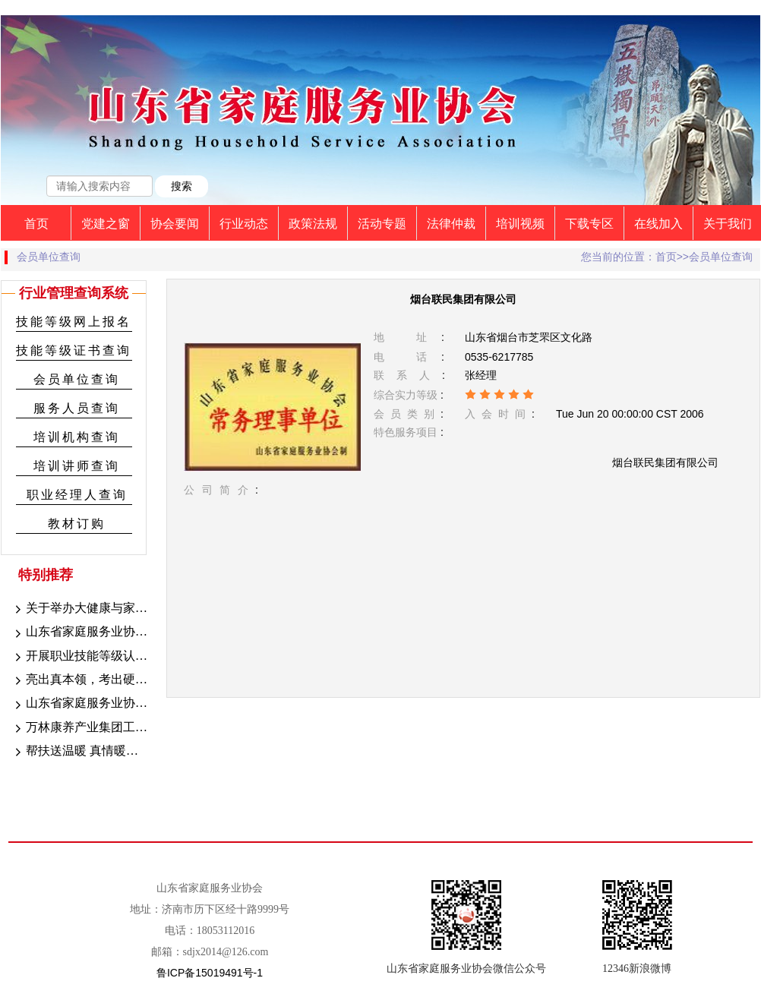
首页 (36, 223)
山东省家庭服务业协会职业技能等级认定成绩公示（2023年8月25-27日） (80, 632)
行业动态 (243, 223)
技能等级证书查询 (73, 350)
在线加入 (658, 223)
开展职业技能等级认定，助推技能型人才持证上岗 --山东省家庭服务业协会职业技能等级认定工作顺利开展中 (80, 656)
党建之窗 (105, 223)
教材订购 (77, 523)
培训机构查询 (76, 437)
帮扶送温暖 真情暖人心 (80, 751)
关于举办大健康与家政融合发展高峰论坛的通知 (80, 609)
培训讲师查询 (76, 465)
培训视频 (520, 223)
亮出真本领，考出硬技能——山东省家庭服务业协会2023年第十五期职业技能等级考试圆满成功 (80, 680)
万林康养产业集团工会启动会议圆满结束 (80, 728)
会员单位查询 (76, 379)
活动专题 (382, 223)
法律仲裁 (451, 223)
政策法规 (313, 223)
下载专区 (589, 223)
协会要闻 (174, 223)
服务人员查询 (76, 408)
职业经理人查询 (77, 494)
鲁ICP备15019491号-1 (209, 973)
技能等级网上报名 (73, 321)
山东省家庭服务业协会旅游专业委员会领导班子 (80, 703)
